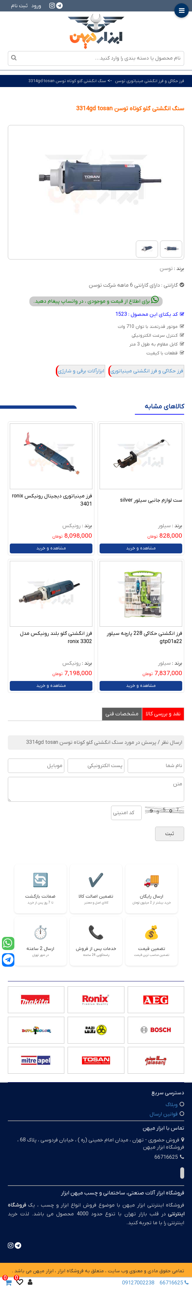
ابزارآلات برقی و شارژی (81, 371)
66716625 (172, 1283)
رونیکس (71, 526)
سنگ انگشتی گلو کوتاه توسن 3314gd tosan (67, 81)
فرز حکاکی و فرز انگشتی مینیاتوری (146, 371)
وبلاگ (172, 1104)
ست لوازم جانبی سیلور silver (151, 500)
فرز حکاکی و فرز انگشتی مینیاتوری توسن (149, 81)
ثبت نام (19, 6)
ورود (36, 6)
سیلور (164, 526)
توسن (166, 268)
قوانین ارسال (164, 1114)
